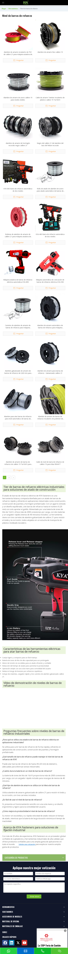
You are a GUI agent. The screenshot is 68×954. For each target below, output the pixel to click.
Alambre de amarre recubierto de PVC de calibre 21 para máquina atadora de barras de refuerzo (18, 53)
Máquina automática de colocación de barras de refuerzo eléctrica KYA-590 (50, 281)
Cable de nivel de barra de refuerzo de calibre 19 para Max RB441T (50, 463)
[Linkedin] (11, 942)
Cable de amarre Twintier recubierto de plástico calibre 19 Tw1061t (50, 98)
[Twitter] (18, 942)
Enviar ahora (34, 896)
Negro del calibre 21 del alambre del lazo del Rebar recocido (50, 144)
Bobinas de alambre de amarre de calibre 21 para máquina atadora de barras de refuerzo (18, 235)
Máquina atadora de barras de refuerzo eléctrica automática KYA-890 (17, 281)
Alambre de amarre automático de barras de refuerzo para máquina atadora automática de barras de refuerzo (50, 326)
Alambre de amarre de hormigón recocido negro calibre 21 (18, 144)
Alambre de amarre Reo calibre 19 (50, 52)
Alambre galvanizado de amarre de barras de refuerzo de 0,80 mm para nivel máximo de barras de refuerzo (17, 372)
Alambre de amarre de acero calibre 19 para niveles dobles (18, 98)
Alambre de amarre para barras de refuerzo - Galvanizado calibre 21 (50, 372)
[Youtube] (24, 942)
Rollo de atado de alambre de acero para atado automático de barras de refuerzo (50, 190)
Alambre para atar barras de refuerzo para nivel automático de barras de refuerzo (18, 417)
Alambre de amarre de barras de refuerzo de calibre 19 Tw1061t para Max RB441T (17, 463)
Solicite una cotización (27, 844)
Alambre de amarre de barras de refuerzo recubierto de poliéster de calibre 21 (50, 417)
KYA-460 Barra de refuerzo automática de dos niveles (50, 235)
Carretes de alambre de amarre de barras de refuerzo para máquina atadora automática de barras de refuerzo (18, 326)
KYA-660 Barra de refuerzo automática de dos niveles (18, 190)
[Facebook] (5, 942)
